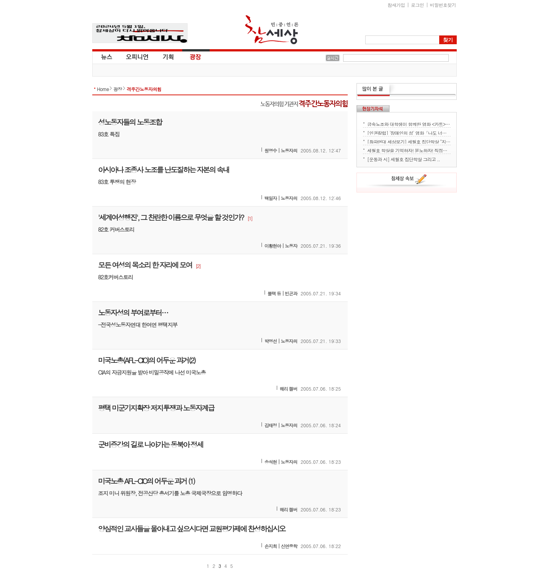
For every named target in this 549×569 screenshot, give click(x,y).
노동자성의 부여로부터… (133, 312)
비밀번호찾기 (443, 5)
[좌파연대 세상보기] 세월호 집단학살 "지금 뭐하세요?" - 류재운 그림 (409, 141)
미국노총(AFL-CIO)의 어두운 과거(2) (146, 360)
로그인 (417, 5)
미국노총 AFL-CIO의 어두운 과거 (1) (146, 481)
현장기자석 (373, 108)
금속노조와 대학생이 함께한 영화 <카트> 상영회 (409, 123)
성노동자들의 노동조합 (130, 122)
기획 (168, 56)
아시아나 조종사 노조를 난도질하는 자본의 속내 (163, 169)
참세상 (272, 29)
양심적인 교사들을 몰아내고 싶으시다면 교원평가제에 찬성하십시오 (191, 528)
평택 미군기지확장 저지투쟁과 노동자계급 (156, 407)
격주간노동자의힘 (144, 89)
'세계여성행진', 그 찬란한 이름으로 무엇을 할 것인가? (171, 217)
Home (103, 89)
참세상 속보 (409, 180)
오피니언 (137, 56)
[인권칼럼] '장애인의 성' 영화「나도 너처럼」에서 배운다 (409, 132)
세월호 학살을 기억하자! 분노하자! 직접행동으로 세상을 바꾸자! (409, 149)
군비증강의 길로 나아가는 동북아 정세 (150, 444)
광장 (190, 56)
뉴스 (106, 56)
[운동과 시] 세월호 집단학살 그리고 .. (403, 158)
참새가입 (396, 5)
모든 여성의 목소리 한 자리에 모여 (145, 265)
